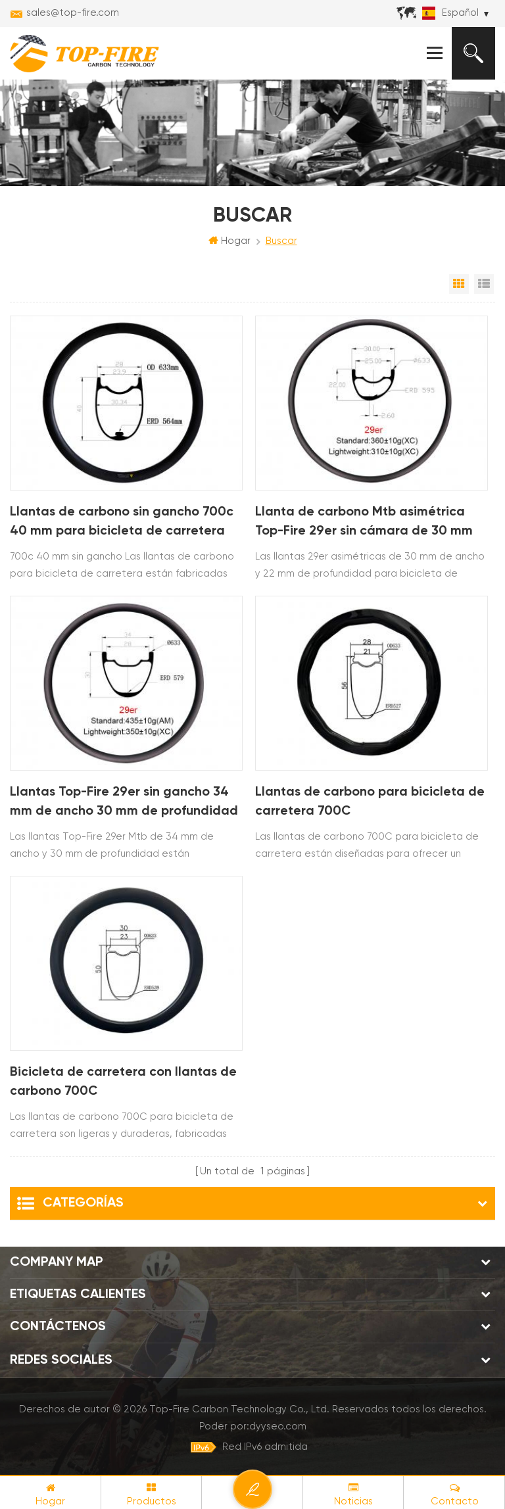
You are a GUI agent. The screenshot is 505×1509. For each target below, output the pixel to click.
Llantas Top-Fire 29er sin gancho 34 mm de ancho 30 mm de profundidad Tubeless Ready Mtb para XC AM (125, 804)
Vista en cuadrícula (459, 285)
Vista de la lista (484, 285)
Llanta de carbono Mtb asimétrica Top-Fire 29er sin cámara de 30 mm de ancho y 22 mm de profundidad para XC (364, 524)
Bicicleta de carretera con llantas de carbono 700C (125, 1082)
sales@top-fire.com (72, 13)
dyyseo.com (277, 1426)
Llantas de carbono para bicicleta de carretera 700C (371, 802)
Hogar (229, 241)
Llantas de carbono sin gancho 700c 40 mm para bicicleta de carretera (123, 522)
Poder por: (252, 1426)
